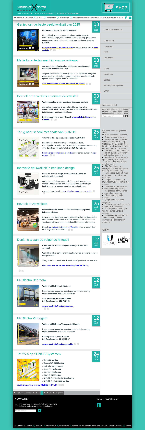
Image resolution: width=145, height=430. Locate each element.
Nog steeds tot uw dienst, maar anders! (114, 192)
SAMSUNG (108, 74)
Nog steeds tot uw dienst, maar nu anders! (114, 187)
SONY (106, 69)
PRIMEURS (108, 46)
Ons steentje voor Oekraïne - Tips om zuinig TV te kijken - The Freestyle (115, 153)
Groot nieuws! (115, 137)
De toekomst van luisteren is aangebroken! (116, 205)
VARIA (106, 91)
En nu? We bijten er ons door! (114, 163)
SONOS (107, 80)
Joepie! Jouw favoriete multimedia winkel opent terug (115, 182)
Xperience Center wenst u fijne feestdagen (115, 158)
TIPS (106, 52)
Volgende (59, 393)
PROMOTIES (109, 41)
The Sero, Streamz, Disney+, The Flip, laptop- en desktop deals (115, 168)
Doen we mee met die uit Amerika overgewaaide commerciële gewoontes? (114, 218)
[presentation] (116, 122)
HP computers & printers (113, 85)
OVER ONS (108, 57)
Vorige (28, 393)
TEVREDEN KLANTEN (113, 29)
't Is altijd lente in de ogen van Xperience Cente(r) (114, 211)
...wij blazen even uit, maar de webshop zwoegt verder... (115, 175)
